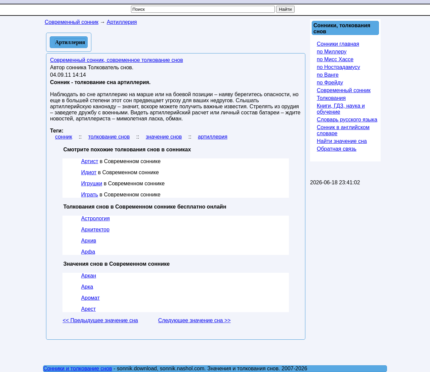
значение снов (164, 137)
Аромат (90, 298)
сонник (63, 137)
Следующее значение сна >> (194, 320)
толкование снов (109, 137)
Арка (87, 287)
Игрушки (91, 183)
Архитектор (95, 229)
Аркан (88, 275)
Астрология (95, 218)
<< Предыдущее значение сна (100, 320)
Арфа (88, 252)
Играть (89, 194)
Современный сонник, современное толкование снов (116, 60)
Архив (88, 241)
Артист (89, 161)
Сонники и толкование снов (77, 368)
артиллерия (212, 137)
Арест (88, 309)
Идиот (88, 172)
